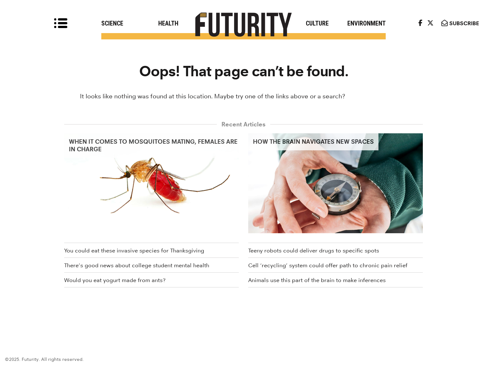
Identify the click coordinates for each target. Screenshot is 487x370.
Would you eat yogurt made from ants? (114, 280)
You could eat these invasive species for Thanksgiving (134, 250)
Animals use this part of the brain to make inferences (317, 280)
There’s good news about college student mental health (136, 265)
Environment (366, 23)
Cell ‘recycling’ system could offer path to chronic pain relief (327, 265)
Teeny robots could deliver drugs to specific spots (313, 250)
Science (112, 23)
